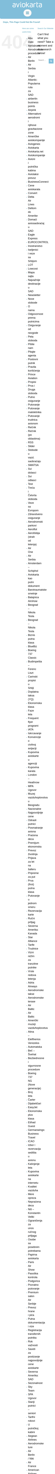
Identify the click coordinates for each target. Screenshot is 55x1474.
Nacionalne (34, 808)
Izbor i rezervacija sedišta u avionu (34, 1153)
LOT (30, 264)
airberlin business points (33, 102)
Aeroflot (32, 529)
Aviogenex (34, 144)
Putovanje (34, 404)
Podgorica (34, 1281)
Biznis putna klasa (31, 639)
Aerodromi (34, 45)
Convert (32, 193)
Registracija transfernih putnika (35, 1334)
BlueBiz (32, 646)
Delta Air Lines (31, 200)
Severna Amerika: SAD (33, 1375)
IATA (30, 729)
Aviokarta (33, 147)
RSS (30, 442)
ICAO (31, 1141)
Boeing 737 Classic (32, 654)
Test (30, 484)
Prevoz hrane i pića (32, 1311)
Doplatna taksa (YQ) (33, 695)
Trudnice (33, 948)
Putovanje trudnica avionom (34, 420)
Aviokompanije (36, 155)
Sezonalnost (35, 1383)
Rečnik (32, 427)
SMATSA (33, 465)
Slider (31, 446)
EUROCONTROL (38, 242)
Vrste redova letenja (32, 975)
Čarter (31, 1099)
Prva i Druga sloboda (32, 389)
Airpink (32, 110)
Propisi (32, 382)
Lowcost (33, 268)
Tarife (31, 944)
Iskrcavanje (34, 733)
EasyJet (32, 1107)
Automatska (35, 1046)
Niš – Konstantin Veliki (34, 1213)
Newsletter (34, 295)
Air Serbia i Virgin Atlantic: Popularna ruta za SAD (34, 79)
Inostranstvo (35, 246)
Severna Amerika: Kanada (33, 930)
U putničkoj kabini (33, 1428)
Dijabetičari (34, 1103)
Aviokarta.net (35, 151)
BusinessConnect (38, 181)
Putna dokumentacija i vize (36, 1322)
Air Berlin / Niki (31, 1455)
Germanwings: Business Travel (36, 1133)
